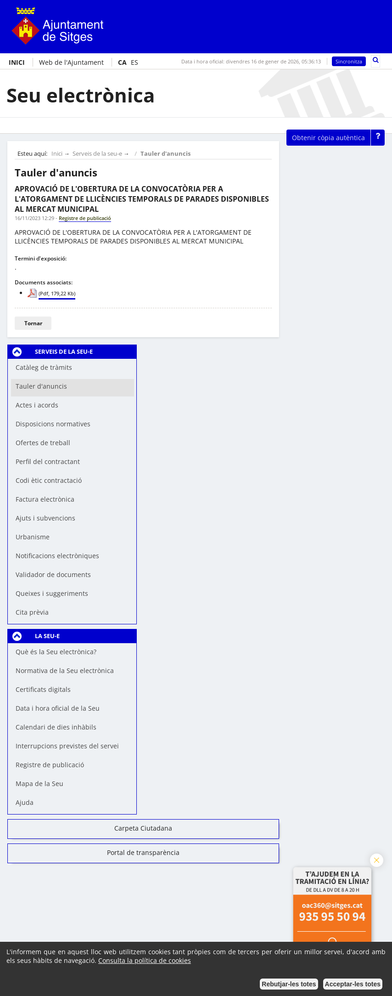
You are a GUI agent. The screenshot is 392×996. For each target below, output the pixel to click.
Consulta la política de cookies (144, 960)
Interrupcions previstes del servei (67, 745)
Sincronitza (349, 61)
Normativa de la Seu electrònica (65, 670)
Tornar (33, 323)
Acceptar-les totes (353, 984)
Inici (56, 154)
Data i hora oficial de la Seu (58, 708)
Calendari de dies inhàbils (56, 727)
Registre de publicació (50, 764)
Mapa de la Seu (39, 783)
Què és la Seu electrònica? (56, 651)
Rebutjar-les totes (289, 984)
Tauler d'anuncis (165, 154)
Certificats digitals (43, 689)
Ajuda (25, 802)
